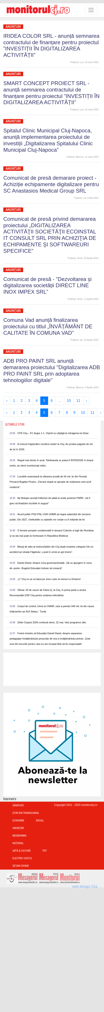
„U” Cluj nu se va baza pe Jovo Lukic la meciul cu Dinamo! (49, 579)
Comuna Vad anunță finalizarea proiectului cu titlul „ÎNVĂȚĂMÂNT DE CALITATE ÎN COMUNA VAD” (47, 326)
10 (69, 400)
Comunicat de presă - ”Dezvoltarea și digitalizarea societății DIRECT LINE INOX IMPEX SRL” (47, 285)
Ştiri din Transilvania (25, 813)
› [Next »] (86, 400)
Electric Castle (22, 858)
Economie (18, 820)
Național (18, 843)
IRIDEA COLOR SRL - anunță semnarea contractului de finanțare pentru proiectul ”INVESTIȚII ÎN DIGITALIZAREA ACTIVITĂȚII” (51, 45)
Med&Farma (19, 835)
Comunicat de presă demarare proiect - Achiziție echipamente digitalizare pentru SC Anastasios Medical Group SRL (51, 184)
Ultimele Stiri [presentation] (14, 424)
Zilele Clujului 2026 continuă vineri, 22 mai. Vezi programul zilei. (52, 622)
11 (78, 400)
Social (40, 820)
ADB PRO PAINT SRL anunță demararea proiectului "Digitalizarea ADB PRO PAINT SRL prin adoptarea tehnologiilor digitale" (51, 370)
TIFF (44, 850)
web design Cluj (84, 886)
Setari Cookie (20, 865)
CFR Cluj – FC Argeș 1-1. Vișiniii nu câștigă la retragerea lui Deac (53, 433)
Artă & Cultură (21, 850)
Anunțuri (13, 26)
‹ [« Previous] (6, 400)
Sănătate (18, 805)
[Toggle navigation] (91, 10)
